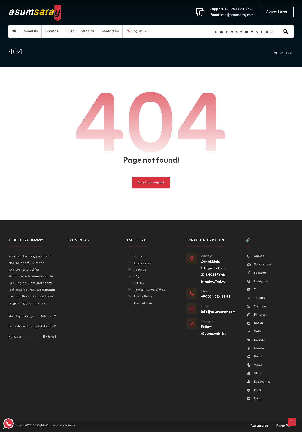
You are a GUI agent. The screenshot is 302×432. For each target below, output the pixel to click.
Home (134, 257)
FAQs (134, 277)
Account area (139, 304)
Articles (135, 283)
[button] (285, 31)
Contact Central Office (146, 290)
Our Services (139, 263)
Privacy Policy (139, 297)
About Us (136, 270)
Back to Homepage (151, 182)
